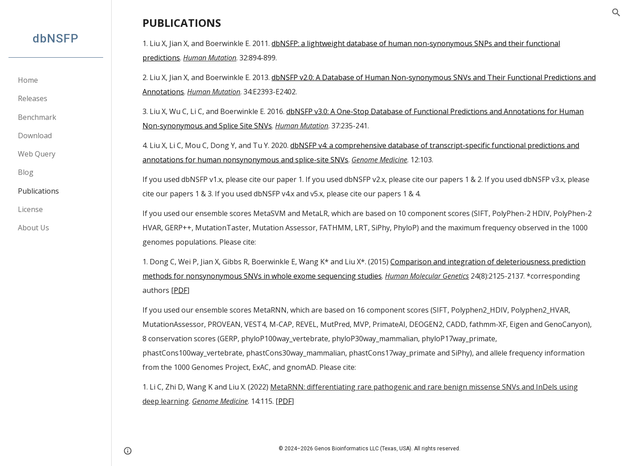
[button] (616, 12)
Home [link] (28, 80)
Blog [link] (25, 172)
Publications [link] (38, 191)
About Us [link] (33, 228)
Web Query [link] (36, 154)
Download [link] (35, 135)
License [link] (30, 209)
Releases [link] (32, 98)
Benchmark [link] (37, 117)
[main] (369, 215)
